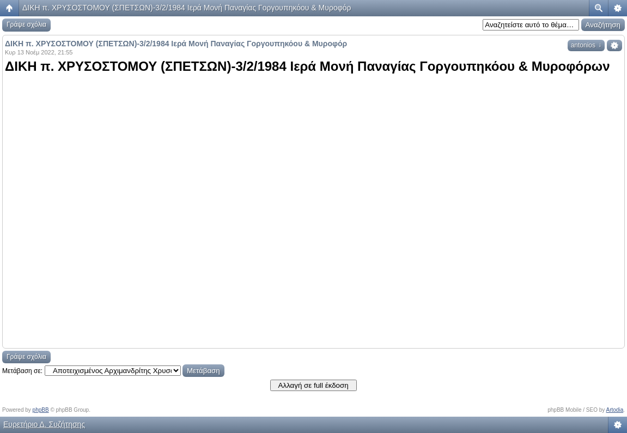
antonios (586, 45)
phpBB (41, 410)
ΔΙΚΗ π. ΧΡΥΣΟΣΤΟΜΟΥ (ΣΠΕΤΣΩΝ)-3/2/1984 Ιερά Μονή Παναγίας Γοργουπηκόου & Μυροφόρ (186, 7)
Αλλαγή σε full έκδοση (313, 385)
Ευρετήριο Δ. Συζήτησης (44, 424)
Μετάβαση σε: (22, 371)
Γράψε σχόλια (26, 24)
